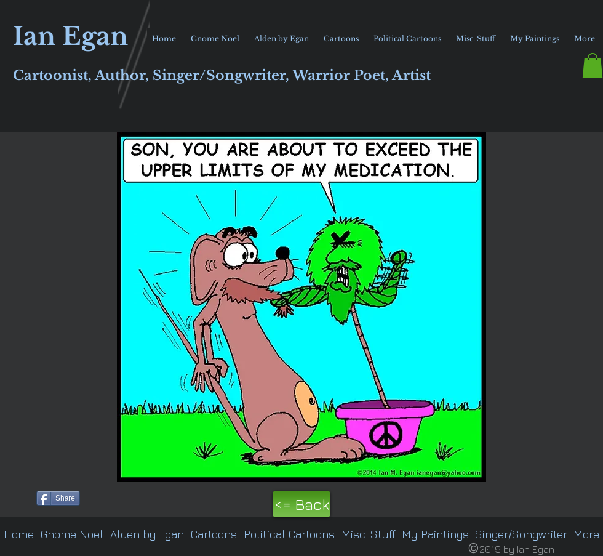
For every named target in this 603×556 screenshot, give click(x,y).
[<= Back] (301, 504)
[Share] (58, 498)
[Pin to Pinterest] (16, 497)
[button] (592, 65)
